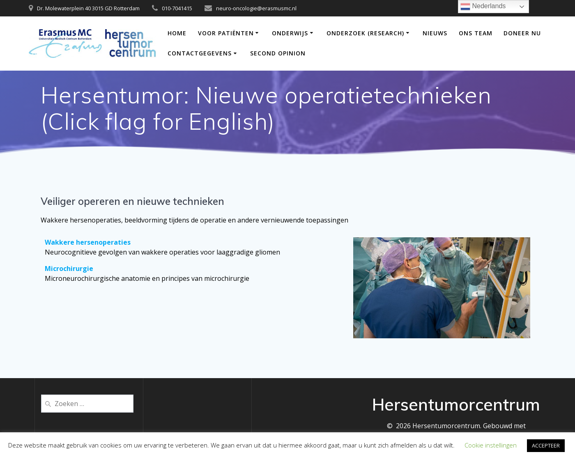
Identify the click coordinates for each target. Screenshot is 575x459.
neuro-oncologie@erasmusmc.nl (256, 8)
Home (177, 33)
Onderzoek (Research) (365, 33)
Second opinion (278, 53)
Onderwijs (290, 33)
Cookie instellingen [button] (491, 445)
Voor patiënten (226, 33)
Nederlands (483, 6)
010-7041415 (177, 8)
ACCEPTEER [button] (546, 445)
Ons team (475, 33)
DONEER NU (522, 33)
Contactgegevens (200, 53)
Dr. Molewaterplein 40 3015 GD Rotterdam (88, 8)
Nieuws (435, 33)
